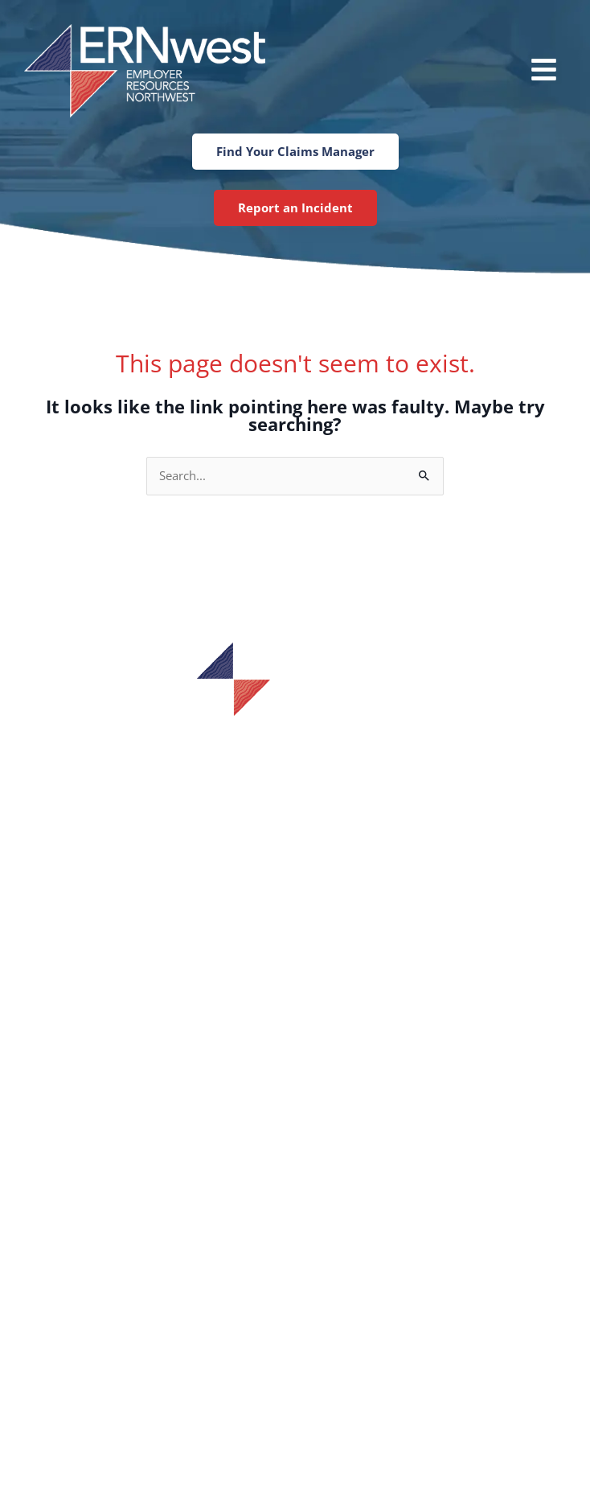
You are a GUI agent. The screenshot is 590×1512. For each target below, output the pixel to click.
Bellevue (295, 1295)
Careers (295, 1156)
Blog (295, 1181)
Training (295, 1131)
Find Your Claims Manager (295, 1081)
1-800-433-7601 (295, 772)
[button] (485, 71)
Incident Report (295, 1056)
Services (295, 1106)
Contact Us (295, 1206)
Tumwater (295, 1346)
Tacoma (295, 1372)
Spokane (295, 1320)
